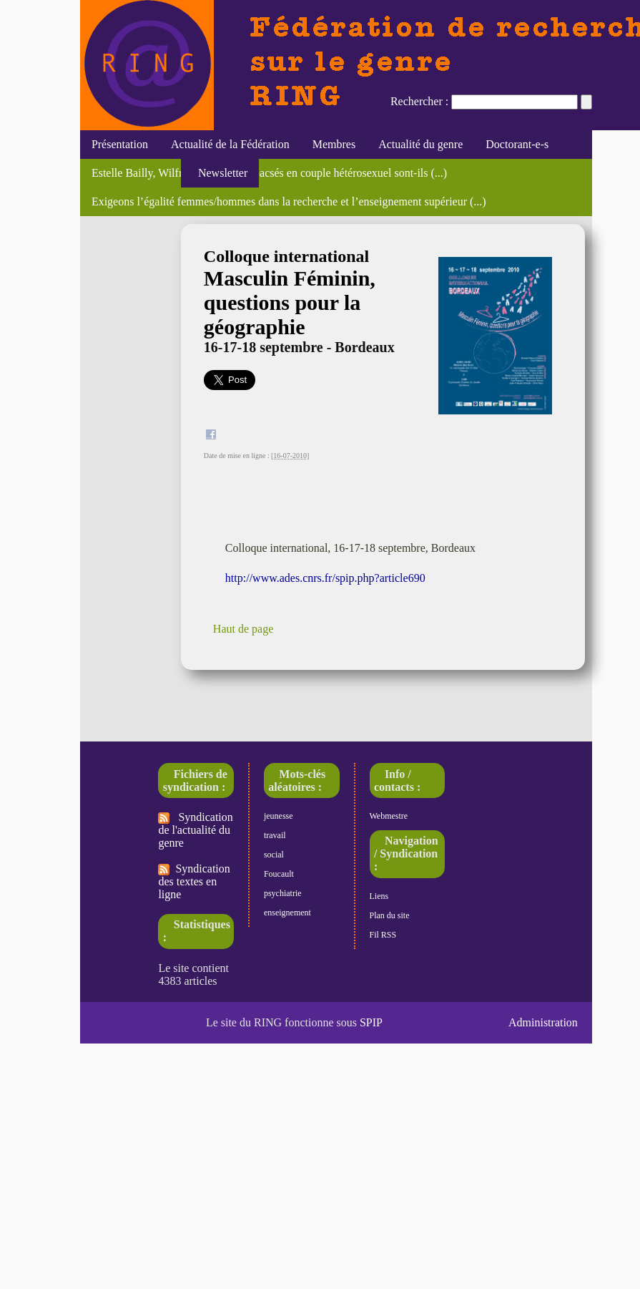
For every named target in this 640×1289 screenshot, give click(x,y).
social (274, 855)
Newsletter (219, 173)
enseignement (287, 913)
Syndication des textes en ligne (194, 881)
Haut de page (243, 629)
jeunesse (278, 816)
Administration (543, 1022)
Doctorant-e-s (517, 144)
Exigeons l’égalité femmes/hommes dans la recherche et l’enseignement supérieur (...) (289, 201)
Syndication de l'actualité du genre (195, 830)
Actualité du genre (420, 144)
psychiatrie (283, 893)
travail (275, 835)
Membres (333, 144)
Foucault (279, 874)
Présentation (120, 144)
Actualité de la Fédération (230, 144)
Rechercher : (419, 101)
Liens (379, 896)
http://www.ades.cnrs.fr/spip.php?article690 (325, 578)
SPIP (371, 1022)
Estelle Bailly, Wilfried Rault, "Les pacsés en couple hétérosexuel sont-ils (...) (269, 173)
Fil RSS (383, 935)
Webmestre (389, 816)
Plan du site (390, 915)
